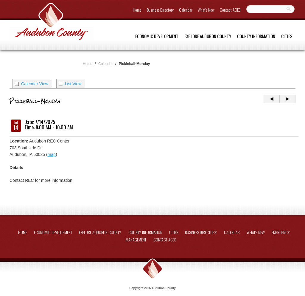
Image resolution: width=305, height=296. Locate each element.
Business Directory (160, 10)
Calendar (185, 10)
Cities (286, 36)
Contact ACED (230, 10)
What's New (206, 10)
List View (73, 83)
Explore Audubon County (207, 36)
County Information (256, 36)
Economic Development (156, 36)
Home (137, 10)
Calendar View (34, 83)
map (52, 154)
